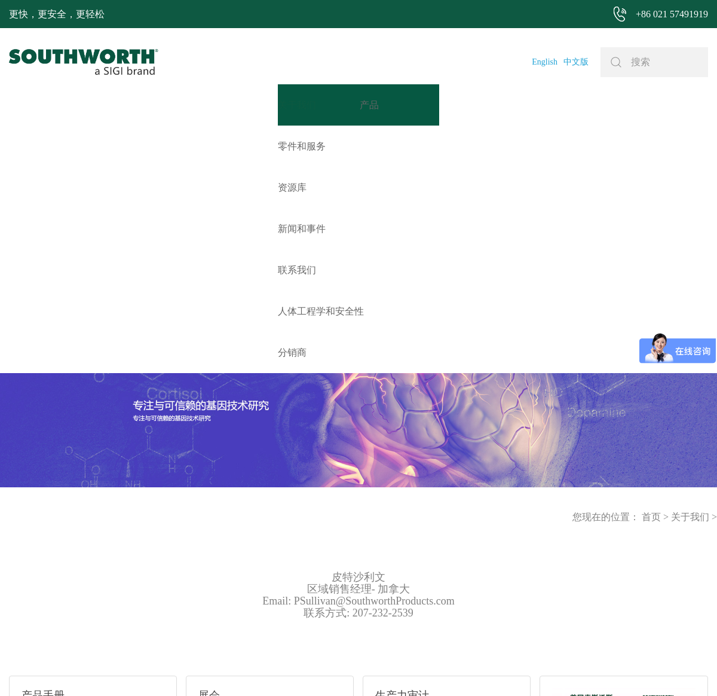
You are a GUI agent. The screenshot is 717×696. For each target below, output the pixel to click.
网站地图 (343, 668)
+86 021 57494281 (289, 668)
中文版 (576, 61)
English (544, 61)
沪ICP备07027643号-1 (405, 668)
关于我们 (690, 269)
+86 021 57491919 (199, 668)
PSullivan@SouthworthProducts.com (374, 353)
